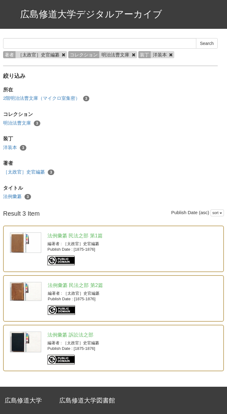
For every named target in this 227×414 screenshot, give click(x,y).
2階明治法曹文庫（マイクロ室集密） (46, 98)
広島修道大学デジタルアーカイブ (91, 14)
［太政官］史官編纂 (28, 172)
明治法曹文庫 (21, 123)
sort (217, 213)
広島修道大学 (23, 400)
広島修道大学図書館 (87, 400)
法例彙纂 (17, 197)
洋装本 (14, 148)
